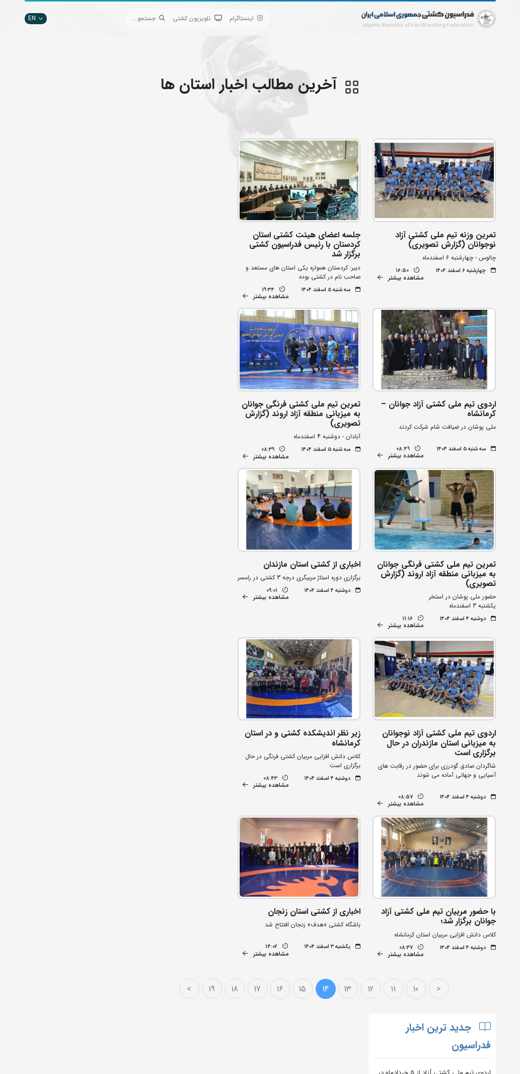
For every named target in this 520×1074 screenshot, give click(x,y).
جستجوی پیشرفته (152, 938)
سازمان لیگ (159, 998)
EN (35, 18)
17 (260, 790)
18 (237, 790)
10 (419, 790)
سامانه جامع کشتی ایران (143, 1013)
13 (351, 790)
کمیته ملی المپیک (232, 1013)
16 (282, 790)
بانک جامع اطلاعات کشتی (222, 938)
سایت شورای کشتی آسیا (224, 1028)
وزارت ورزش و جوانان (227, 968)
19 (215, 790)
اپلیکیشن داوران (153, 968)
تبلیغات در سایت (152, 953)
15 (306, 790)
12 (373, 790)
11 (396, 790)
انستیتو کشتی (157, 983)
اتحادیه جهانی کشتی (227, 953)
